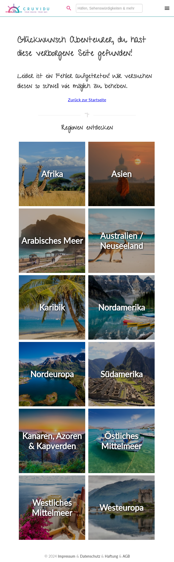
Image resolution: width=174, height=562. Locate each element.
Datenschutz (90, 556)
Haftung (111, 556)
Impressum (66, 556)
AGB (126, 556)
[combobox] (109, 8)
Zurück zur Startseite (87, 99)
